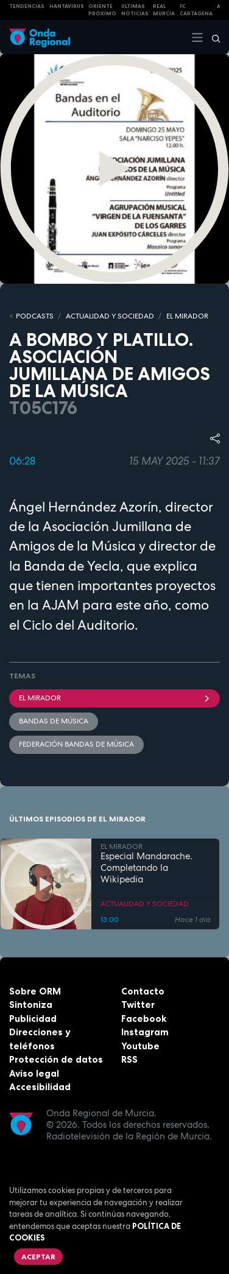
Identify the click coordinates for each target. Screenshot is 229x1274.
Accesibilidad (40, 1087)
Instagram (145, 1032)
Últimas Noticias (135, 10)
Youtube (140, 1046)
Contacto (142, 991)
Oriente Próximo (102, 10)
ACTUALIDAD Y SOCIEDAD (110, 316)
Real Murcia (164, 10)
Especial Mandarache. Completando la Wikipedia (146, 868)
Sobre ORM (35, 991)
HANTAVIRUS (66, 6)
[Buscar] (212, 37)
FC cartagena (196, 10)
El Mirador (114, 698)
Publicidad (33, 1018)
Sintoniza (30, 1004)
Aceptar (38, 1256)
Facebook (143, 1018)
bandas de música (53, 721)
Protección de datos (56, 1059)
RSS (129, 1059)
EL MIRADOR (187, 316)
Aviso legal (34, 1073)
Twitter (138, 1004)
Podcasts (35, 316)
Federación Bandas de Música (76, 744)
